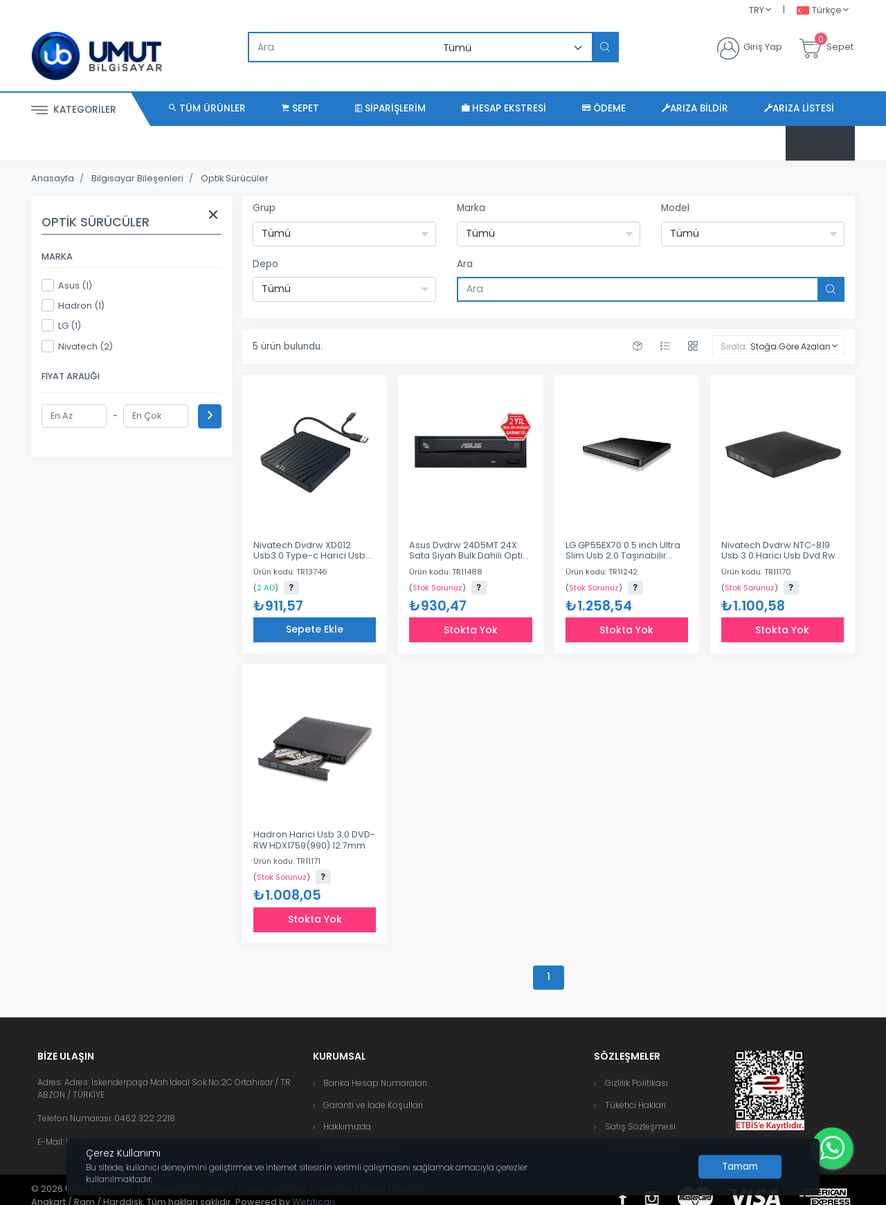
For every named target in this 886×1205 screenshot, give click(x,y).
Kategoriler (73, 110)
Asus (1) (67, 285)
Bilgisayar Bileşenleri (137, 178)
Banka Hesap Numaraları (375, 1083)
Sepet (300, 108)
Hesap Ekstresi (504, 108)
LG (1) (61, 325)
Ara (465, 264)
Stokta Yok (471, 630)
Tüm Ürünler (207, 108)
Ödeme (604, 108)
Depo (265, 264)
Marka (471, 208)
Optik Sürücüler (235, 178)
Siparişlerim (390, 108)
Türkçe (819, 10)
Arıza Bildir (695, 108)
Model (675, 208)
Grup (264, 208)
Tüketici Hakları (635, 1105)
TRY (756, 10)
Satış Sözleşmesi (640, 1126)
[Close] (739, 1167)
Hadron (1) (73, 305)
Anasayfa (52, 178)
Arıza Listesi (799, 108)
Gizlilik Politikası (636, 1083)
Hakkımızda (347, 1126)
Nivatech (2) (77, 346)
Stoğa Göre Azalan (790, 346)
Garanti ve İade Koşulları (373, 1105)
